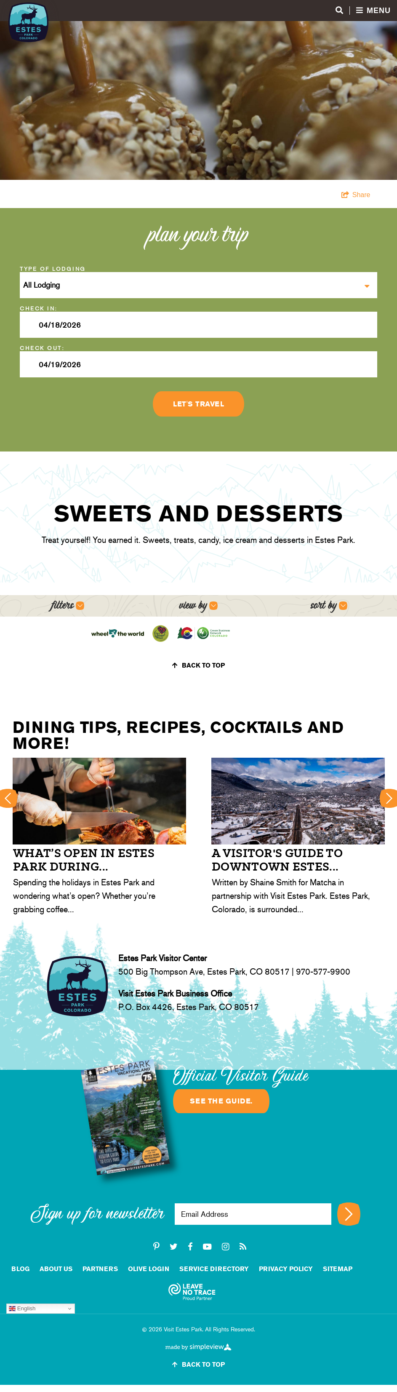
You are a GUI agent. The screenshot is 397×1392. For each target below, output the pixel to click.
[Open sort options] (329, 606)
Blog (20, 1268)
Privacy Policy (286, 1268)
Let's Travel (198, 404)
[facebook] (190, 1246)
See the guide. (221, 1101)
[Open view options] (198, 606)
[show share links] (356, 195)
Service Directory (214, 1268)
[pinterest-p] (156, 1246)
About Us (56, 1268)
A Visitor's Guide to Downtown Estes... (277, 860)
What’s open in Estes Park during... (84, 860)
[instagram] (225, 1246)
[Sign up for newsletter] (348, 1214)
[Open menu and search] (363, 10)
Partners (100, 1268)
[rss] (243, 1246)
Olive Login (148, 1268)
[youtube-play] (207, 1246)
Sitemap (337, 1268)
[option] (99, 838)
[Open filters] (68, 606)
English (22, 1308)
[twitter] (174, 1246)
